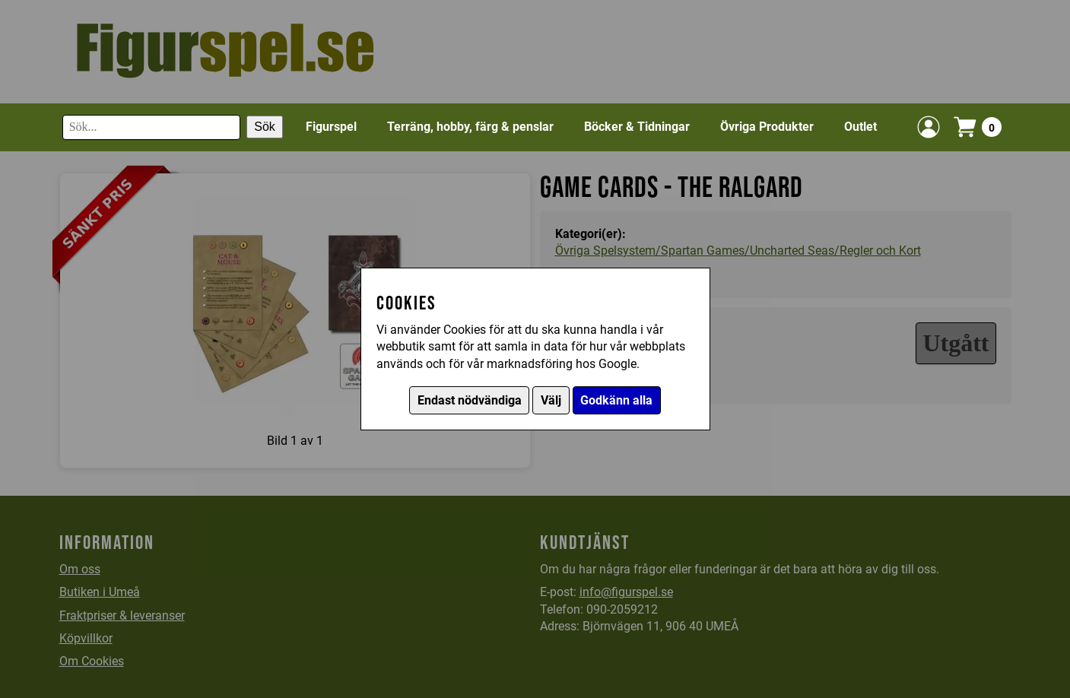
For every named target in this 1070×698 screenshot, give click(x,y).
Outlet (860, 126)
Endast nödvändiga (470, 400)
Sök (264, 126)
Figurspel (331, 126)
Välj (551, 400)
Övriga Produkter (767, 126)
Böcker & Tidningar (637, 126)
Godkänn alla (616, 400)
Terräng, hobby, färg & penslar (470, 126)
